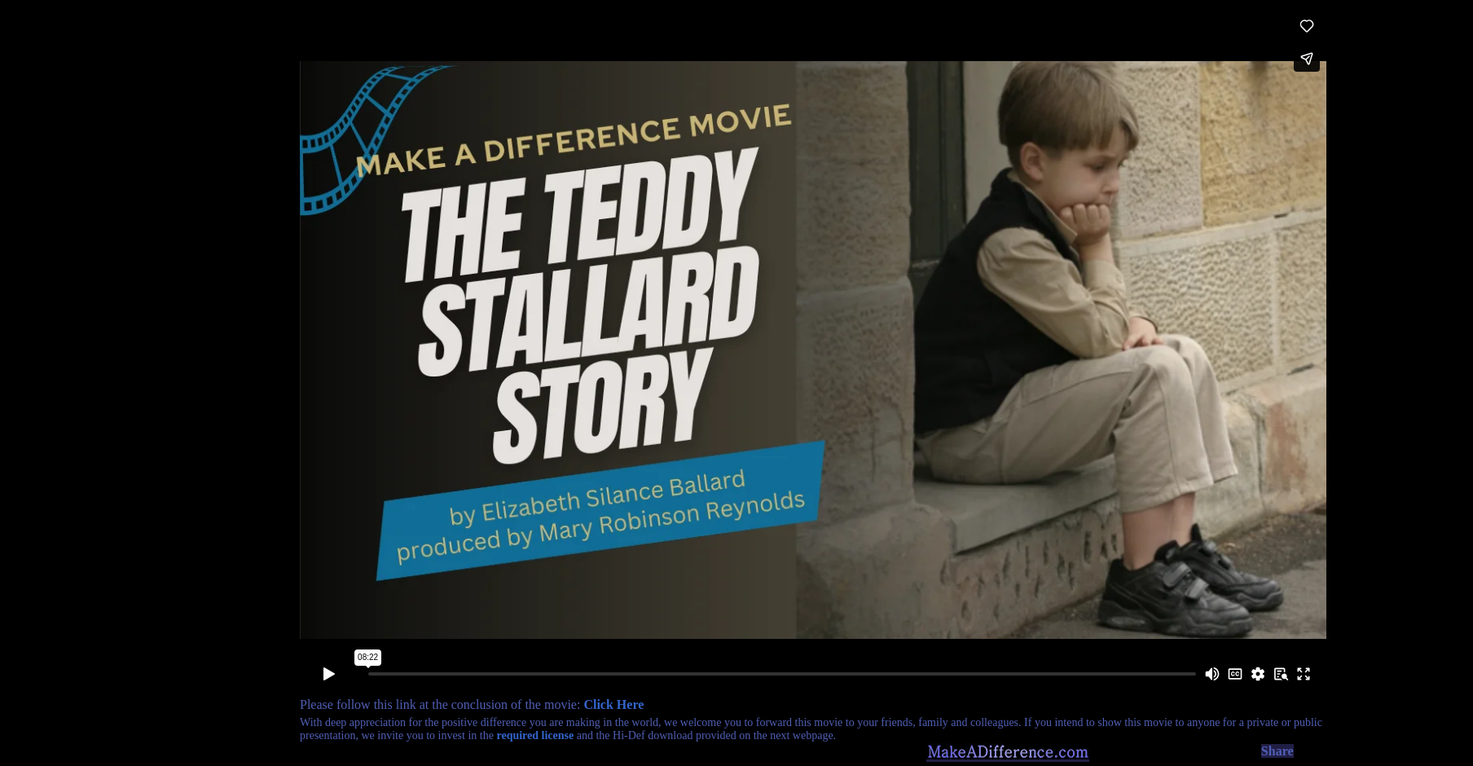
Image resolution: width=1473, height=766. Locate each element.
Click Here (613, 704)
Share (1277, 751)
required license (535, 735)
